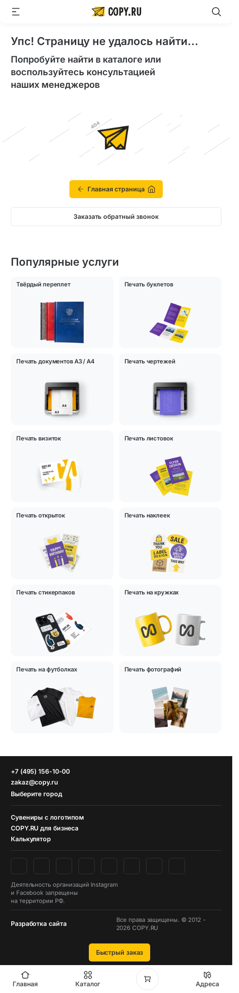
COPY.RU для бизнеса (44, 828)
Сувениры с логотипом (47, 817)
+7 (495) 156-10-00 (40, 771)
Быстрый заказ (119, 952)
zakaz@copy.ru (34, 782)
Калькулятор (31, 839)
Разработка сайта (38, 923)
